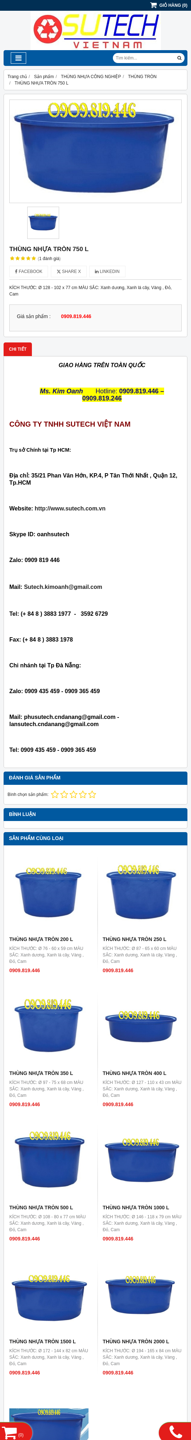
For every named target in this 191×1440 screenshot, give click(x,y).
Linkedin (107, 271)
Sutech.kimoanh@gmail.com (63, 587)
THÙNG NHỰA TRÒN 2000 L (136, 1341)
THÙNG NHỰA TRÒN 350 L (41, 1073)
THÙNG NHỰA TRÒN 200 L (41, 939)
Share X (69, 271)
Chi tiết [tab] (18, 349)
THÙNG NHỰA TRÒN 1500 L (42, 1341)
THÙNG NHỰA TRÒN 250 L (135, 939)
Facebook (28, 271)
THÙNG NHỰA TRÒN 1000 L (136, 1207)
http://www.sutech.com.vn (70, 508)
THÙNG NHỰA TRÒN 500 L (41, 1207)
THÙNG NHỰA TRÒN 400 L (135, 1073)
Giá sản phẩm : (34, 316)
